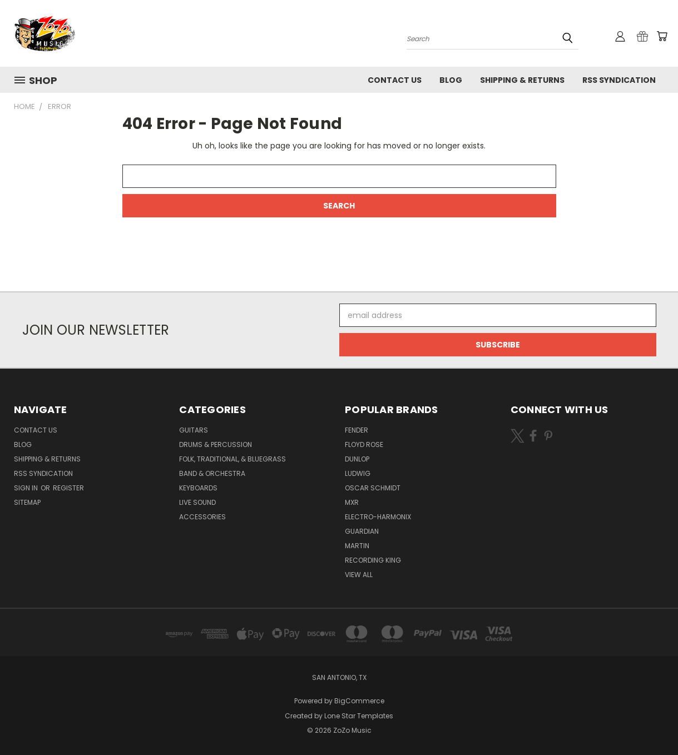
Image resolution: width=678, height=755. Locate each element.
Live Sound (197, 502)
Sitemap (27, 502)
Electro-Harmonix (378, 516)
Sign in (26, 488)
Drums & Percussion (215, 444)
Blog (450, 80)
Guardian (362, 531)
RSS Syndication (619, 80)
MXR (352, 502)
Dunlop (357, 459)
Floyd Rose (364, 444)
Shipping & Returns (522, 80)
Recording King (373, 560)
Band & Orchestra (212, 473)
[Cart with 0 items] (661, 36)
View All (359, 574)
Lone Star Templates (358, 716)
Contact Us (395, 80)
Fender (356, 430)
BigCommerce (359, 701)
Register (68, 488)
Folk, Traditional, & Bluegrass (232, 459)
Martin (357, 545)
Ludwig (357, 473)
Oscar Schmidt (372, 488)
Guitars (193, 430)
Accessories (202, 516)
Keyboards (198, 488)
